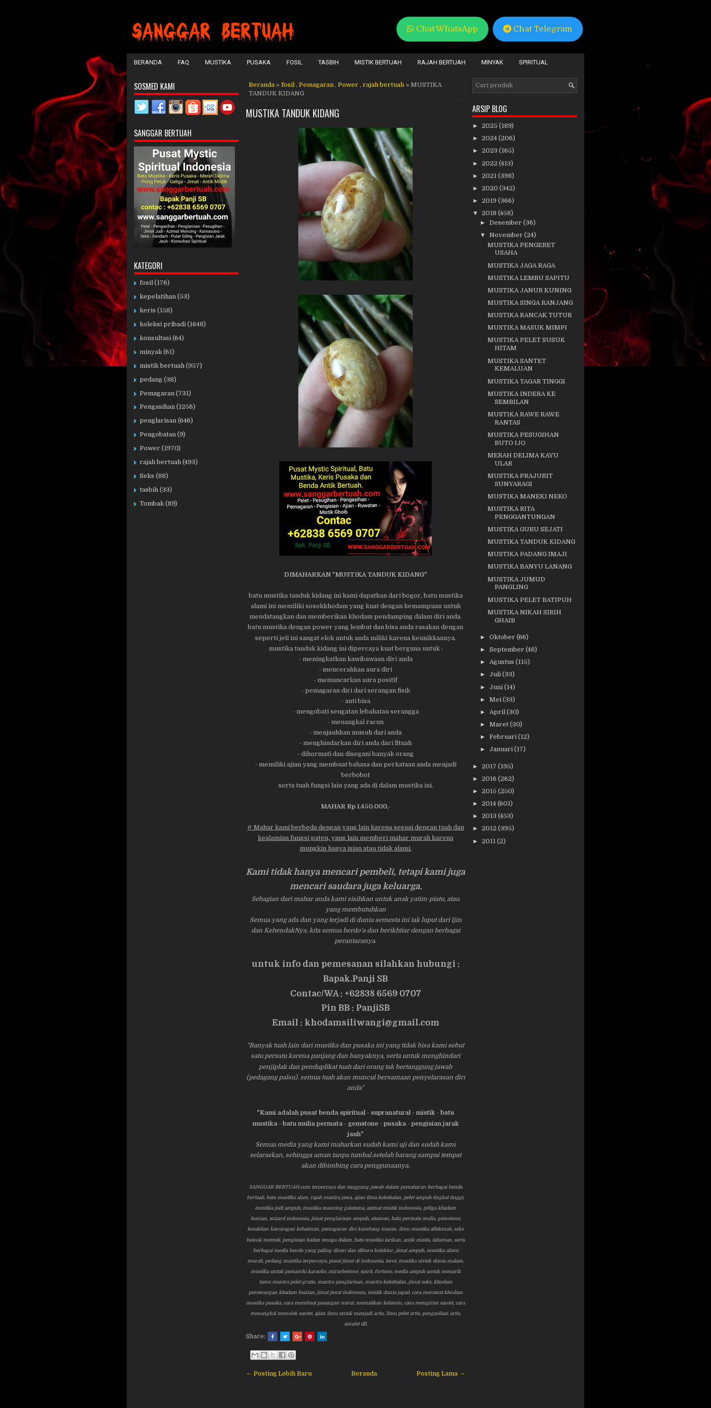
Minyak (492, 62)
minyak (151, 351)
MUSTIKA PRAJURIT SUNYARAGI (520, 479)
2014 (490, 803)
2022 (490, 163)
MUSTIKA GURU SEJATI (525, 529)
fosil (288, 84)
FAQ (183, 62)
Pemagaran (316, 84)
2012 (490, 828)
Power (348, 84)
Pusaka (259, 62)
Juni (496, 687)
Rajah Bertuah (441, 62)
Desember (506, 222)
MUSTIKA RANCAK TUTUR (530, 315)
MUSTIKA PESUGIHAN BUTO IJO (523, 438)
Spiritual (533, 62)
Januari (501, 749)
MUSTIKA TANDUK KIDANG (292, 113)
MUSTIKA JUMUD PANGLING (516, 583)
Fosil (294, 62)
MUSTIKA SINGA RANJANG (530, 302)
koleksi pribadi (163, 324)
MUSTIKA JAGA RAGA (521, 265)
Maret (499, 724)
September (507, 649)
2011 (489, 841)
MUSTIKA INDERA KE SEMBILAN (522, 397)
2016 (490, 778)
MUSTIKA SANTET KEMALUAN (517, 365)
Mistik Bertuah (378, 62)
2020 (490, 188)
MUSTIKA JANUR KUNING (529, 290)
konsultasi (155, 338)
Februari (503, 736)
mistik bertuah (162, 365)
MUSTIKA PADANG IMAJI (527, 554)
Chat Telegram (537, 28)
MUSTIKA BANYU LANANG (530, 566)
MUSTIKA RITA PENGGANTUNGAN (521, 512)
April (498, 711)
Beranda (148, 62)
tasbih (149, 489)
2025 (490, 125)
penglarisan (158, 420)
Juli (495, 674)
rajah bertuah (383, 84)
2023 (490, 150)
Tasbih (328, 62)
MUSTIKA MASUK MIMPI (527, 327)
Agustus (502, 661)
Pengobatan (158, 434)
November (506, 234)
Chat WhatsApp (442, 28)
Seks (147, 475)
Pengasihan (157, 406)
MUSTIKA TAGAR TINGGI (526, 381)
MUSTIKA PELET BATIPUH (530, 599)
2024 (490, 138)
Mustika (218, 62)
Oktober (503, 637)
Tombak (152, 503)
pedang (151, 379)
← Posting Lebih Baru (279, 1373)
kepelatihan (158, 296)
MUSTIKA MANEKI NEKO (527, 496)
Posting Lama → (440, 1373)
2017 (490, 766)
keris (148, 310)
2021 (490, 175)
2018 (490, 213)
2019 (490, 200)
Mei (496, 699)
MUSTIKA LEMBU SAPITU (528, 277)
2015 (490, 791)
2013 (490, 815)
